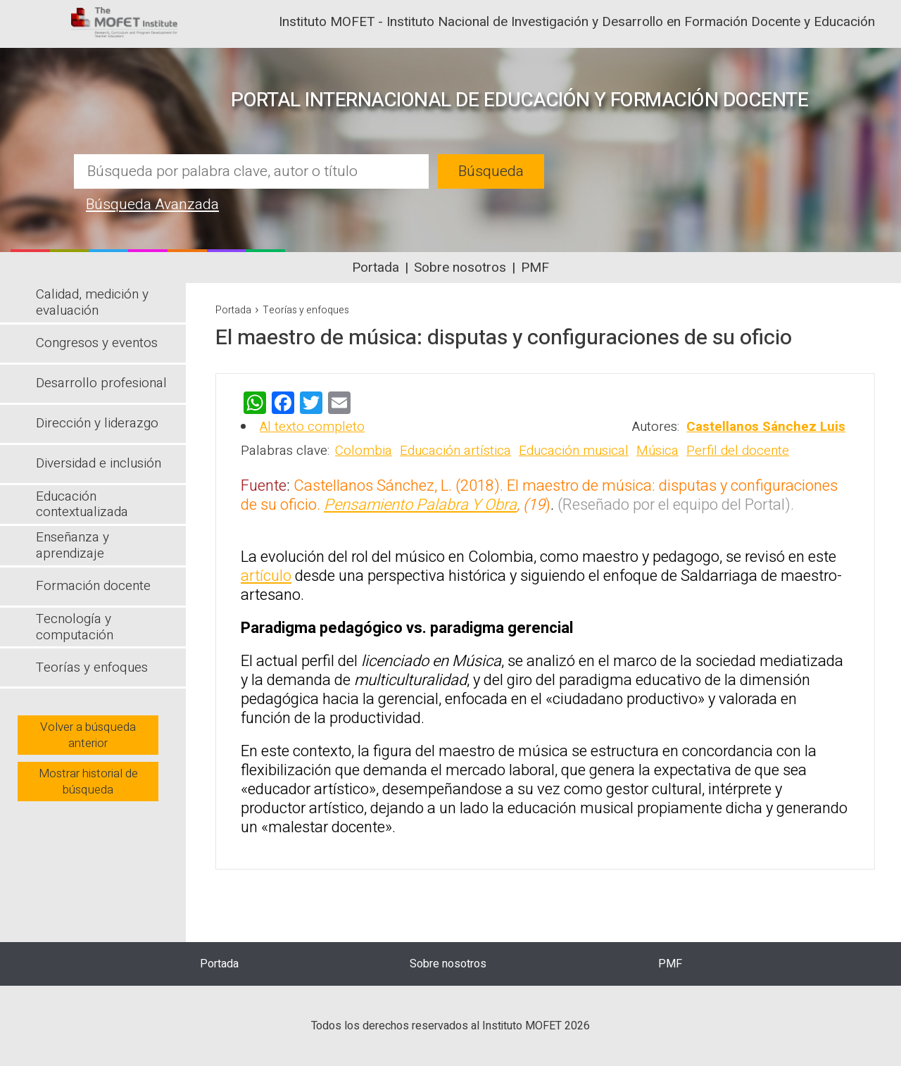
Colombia (363, 450)
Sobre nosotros (460, 267)
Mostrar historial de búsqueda (88, 781)
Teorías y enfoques (306, 310)
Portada (375, 267)
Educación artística (455, 450)
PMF (535, 267)
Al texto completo (312, 427)
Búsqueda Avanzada (152, 204)
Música (657, 450)
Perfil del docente (737, 450)
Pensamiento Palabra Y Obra (420, 505)
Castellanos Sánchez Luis (765, 427)
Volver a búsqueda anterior (88, 735)
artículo (266, 576)
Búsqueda (491, 171)
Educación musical (574, 450)
